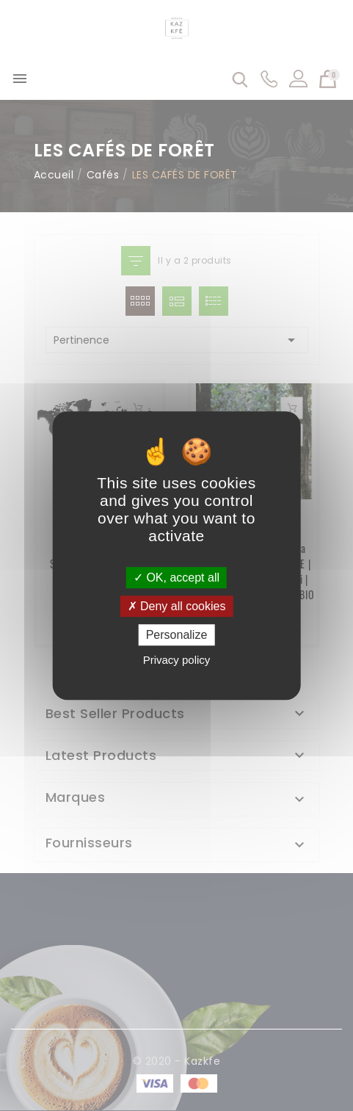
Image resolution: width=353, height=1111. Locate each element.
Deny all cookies (177, 606)
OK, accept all (176, 577)
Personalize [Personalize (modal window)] (177, 635)
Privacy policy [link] (177, 660)
